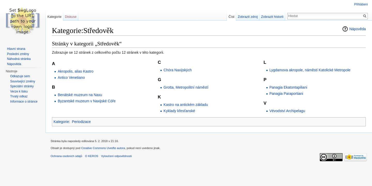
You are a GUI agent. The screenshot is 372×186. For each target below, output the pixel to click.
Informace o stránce (23, 101)
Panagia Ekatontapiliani (288, 87)
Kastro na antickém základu (186, 105)
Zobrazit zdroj (248, 17)
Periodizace (81, 122)
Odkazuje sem (20, 76)
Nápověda (357, 29)
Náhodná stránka (18, 59)
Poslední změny (18, 54)
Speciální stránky (22, 86)
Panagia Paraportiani (286, 93)
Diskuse (71, 17)
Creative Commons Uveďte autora (103, 148)
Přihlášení (361, 4)
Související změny (22, 81)
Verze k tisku (19, 91)
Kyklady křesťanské (179, 111)
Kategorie (61, 122)
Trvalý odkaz (19, 96)
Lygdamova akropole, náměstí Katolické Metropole (310, 70)
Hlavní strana (16, 49)
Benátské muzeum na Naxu (80, 95)
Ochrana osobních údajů (66, 156)
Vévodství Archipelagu (287, 111)
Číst (232, 17)
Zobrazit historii (272, 17)
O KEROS (91, 156)
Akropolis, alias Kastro (76, 71)
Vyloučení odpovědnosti (116, 156)
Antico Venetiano (71, 77)
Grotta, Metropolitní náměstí (186, 87)
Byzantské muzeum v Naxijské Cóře (86, 101)
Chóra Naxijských (178, 70)
